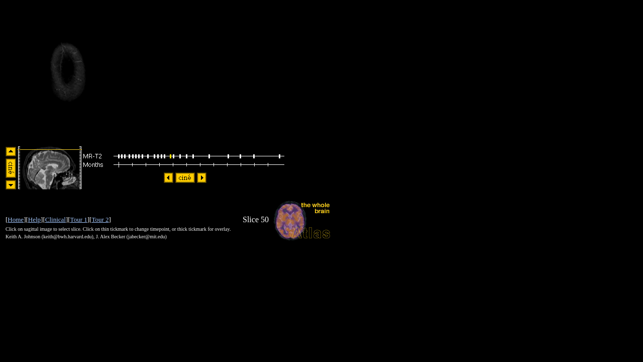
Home (16, 219)
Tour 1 (78, 219)
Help (34, 219)
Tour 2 (100, 219)
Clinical (55, 219)
